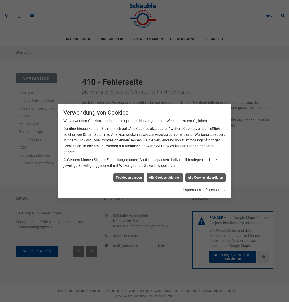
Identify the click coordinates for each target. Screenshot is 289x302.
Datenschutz (215, 188)
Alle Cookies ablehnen (165, 176)
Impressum (192, 188)
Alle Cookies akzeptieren (205, 176)
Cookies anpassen (129, 176)
